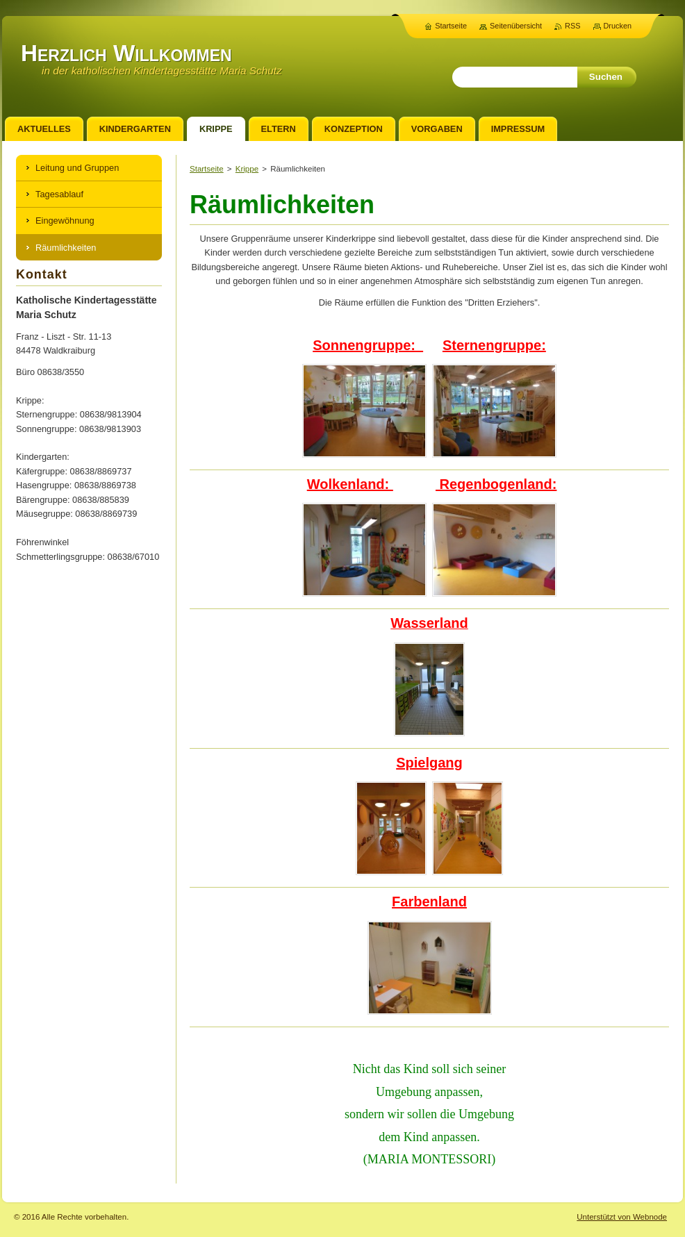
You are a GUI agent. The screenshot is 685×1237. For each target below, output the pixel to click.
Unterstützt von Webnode (622, 1217)
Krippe (247, 169)
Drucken (618, 26)
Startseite (207, 169)
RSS (572, 26)
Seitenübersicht (516, 26)
